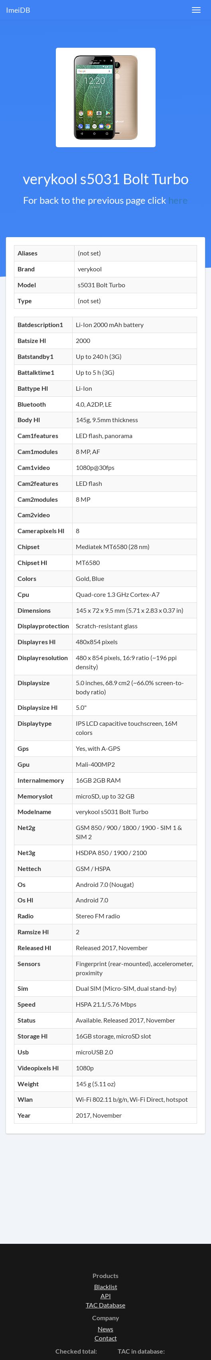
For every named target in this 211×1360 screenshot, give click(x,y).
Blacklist (105, 1286)
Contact (106, 1338)
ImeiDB (18, 10)
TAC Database (105, 1305)
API (106, 1296)
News (105, 1329)
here (178, 200)
